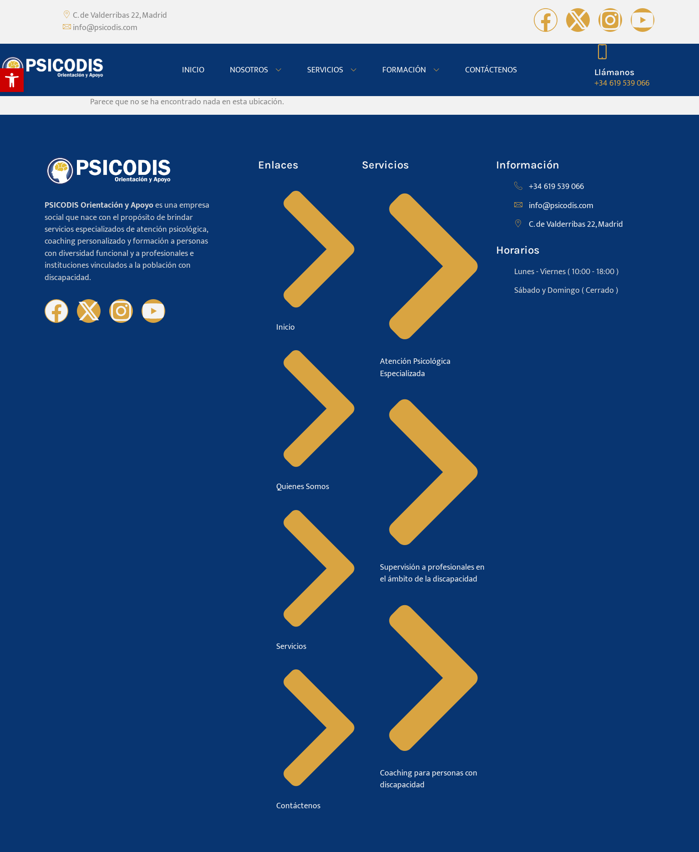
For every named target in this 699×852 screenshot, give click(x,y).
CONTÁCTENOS (491, 70)
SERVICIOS (332, 70)
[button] (12, 80)
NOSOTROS (256, 70)
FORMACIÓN (411, 70)
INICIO (193, 70)
